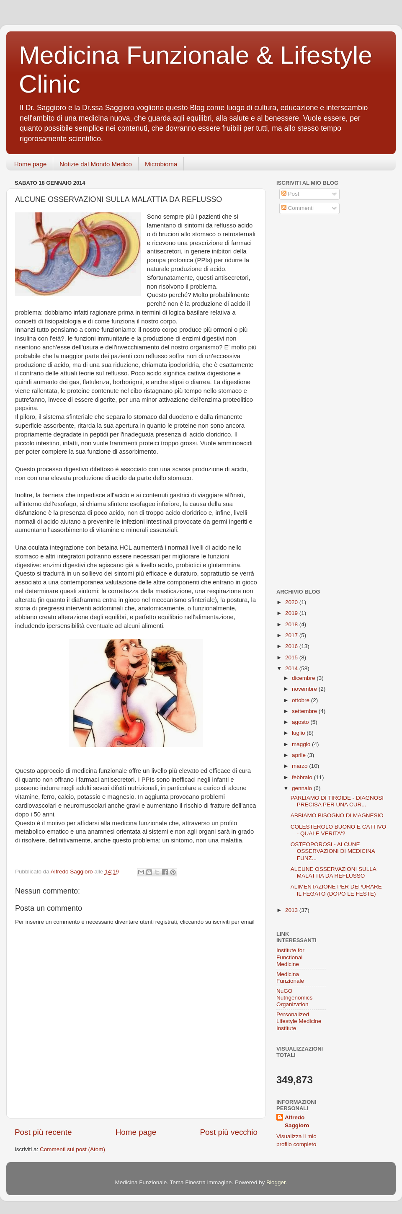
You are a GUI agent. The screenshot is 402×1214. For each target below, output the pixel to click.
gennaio (303, 788)
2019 (292, 613)
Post (290, 194)
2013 (292, 910)
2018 (292, 624)
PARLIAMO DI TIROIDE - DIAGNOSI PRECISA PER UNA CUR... (337, 801)
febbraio (303, 777)
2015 (292, 657)
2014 (292, 668)
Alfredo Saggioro (297, 1121)
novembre (305, 689)
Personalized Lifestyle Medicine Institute (298, 1021)
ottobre (301, 700)
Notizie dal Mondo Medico (95, 164)
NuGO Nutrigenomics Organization (294, 997)
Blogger (276, 1182)
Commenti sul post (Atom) (72, 1149)
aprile (299, 755)
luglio (299, 733)
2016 (292, 646)
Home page (30, 164)
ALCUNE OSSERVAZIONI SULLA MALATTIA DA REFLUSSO (333, 872)
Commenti (297, 208)
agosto (301, 722)
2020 (292, 602)
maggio (302, 744)
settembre (305, 711)
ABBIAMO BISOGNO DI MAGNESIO (337, 815)
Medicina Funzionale (290, 977)
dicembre (304, 678)
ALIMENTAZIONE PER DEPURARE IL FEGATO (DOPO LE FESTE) (336, 889)
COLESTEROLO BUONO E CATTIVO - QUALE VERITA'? (339, 830)
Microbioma (161, 164)
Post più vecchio (229, 1132)
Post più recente (43, 1132)
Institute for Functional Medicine (290, 957)
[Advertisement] (328, 282)
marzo (300, 766)
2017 (292, 635)
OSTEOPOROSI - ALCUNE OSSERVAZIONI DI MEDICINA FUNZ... (333, 851)
